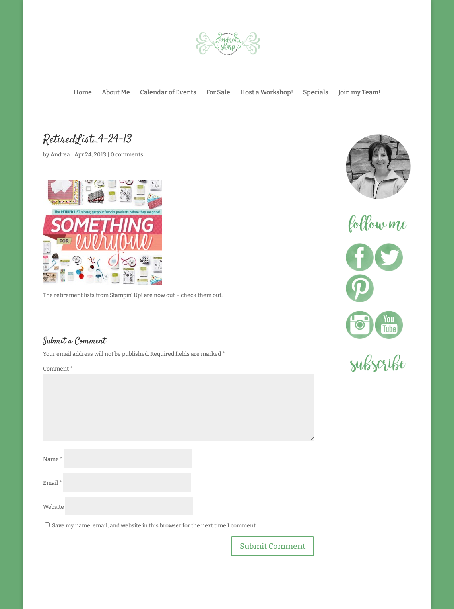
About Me (116, 93)
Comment (58, 368)
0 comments (127, 154)
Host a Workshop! (266, 93)
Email (52, 483)
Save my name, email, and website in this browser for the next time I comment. (154, 525)
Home (83, 93)
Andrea (60, 154)
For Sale (218, 93)
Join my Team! (359, 93)
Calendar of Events (168, 93)
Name (53, 459)
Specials (315, 93)
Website (53, 507)
